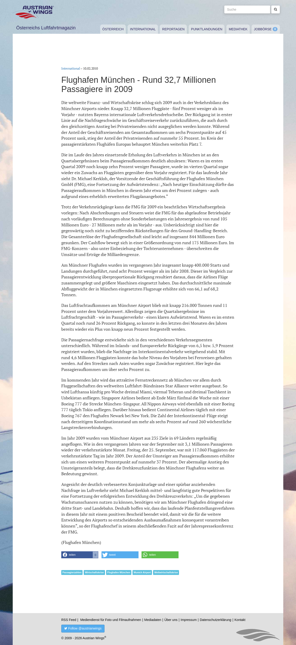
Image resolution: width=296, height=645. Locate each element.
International (143, 29)
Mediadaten (152, 620)
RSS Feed (68, 620)
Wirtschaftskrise (94, 572)
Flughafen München (118, 572)
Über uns (171, 620)
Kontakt (239, 620)
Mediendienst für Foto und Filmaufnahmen (110, 620)
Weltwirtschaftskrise (166, 572)
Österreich (113, 29)
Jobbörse (262, 29)
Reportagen (173, 29)
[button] (79, 554)
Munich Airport (142, 572)
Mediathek (238, 29)
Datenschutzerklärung (215, 620)
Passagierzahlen (71, 572)
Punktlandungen (206, 29)
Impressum (189, 620)
